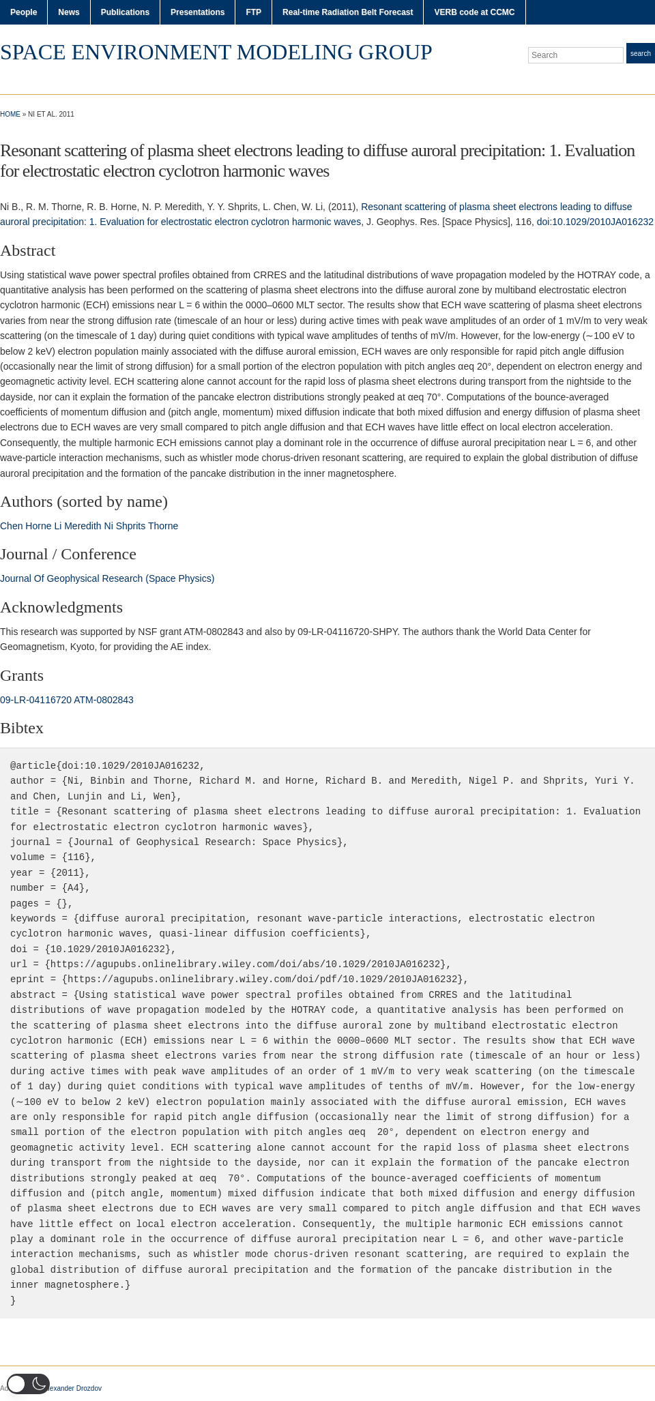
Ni (108, 525)
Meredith (82, 525)
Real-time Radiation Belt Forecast (347, 12)
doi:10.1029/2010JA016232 (595, 221)
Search (640, 53)
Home (10, 114)
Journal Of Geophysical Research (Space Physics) (107, 578)
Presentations (197, 12)
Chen (11, 525)
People (23, 12)
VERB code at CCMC (474, 12)
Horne (38, 525)
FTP (253, 12)
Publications (125, 12)
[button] (28, 1384)
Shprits (131, 525)
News (68, 12)
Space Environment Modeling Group (216, 52)
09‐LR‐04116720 (36, 699)
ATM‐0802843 (104, 699)
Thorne (163, 525)
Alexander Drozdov (73, 1388)
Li (57, 525)
